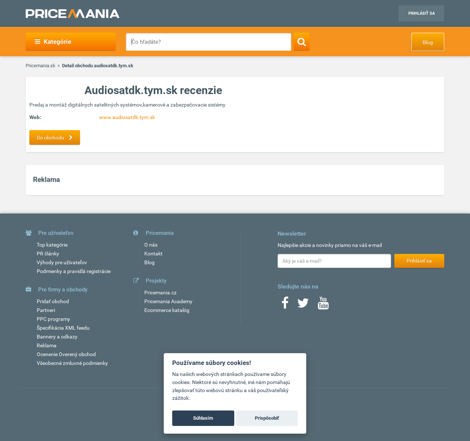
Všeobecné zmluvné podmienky (72, 363)
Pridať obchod (53, 301)
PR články (48, 254)
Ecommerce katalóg (166, 310)
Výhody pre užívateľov (62, 262)
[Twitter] (303, 305)
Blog (428, 42)
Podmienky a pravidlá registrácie (74, 271)
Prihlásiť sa (421, 13)
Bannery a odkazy (57, 337)
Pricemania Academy (168, 301)
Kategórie (53, 41)
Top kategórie (52, 245)
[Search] (302, 41)
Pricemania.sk (40, 65)
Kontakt (153, 254)
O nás (151, 245)
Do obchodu (56, 137)
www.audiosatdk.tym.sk (127, 117)
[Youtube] (323, 305)
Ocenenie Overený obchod (66, 354)
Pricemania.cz (160, 292)
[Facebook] (285, 305)
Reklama (47, 345)
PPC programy (53, 319)
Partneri (46, 310)
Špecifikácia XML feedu (63, 328)
